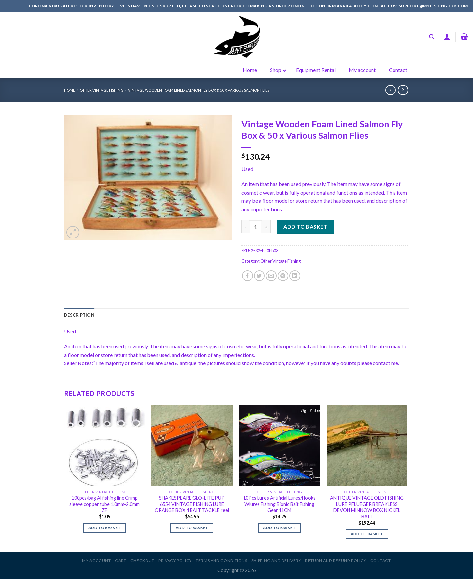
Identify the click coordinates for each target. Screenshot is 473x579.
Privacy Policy (175, 560)
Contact (380, 560)
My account (96, 560)
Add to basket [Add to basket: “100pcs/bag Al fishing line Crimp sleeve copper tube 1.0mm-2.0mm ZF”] (104, 528)
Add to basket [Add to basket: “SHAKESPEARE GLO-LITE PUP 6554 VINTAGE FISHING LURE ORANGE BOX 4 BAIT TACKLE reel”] (192, 528)
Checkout (142, 560)
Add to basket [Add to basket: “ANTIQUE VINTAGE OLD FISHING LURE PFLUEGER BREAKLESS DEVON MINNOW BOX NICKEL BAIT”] (367, 534)
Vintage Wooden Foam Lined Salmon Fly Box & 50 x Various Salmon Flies (198, 90)
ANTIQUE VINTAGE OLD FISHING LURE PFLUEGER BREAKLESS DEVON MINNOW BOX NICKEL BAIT (367, 507)
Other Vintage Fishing (102, 90)
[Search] (431, 37)
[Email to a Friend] (271, 275)
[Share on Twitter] (259, 275)
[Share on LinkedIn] (294, 275)
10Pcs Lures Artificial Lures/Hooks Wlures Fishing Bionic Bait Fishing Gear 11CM (279, 504)
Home (69, 90)
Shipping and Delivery (276, 560)
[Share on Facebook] (247, 275)
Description (79, 315)
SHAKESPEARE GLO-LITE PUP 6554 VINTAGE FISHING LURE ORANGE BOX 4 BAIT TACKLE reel (192, 504)
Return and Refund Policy (335, 560)
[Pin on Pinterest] (283, 275)
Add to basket (305, 226)
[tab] (79, 314)
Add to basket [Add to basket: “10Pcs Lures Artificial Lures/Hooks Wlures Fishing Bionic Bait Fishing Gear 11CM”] (279, 528)
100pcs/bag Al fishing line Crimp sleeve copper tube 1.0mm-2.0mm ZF (104, 504)
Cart (120, 560)
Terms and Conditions (221, 560)
